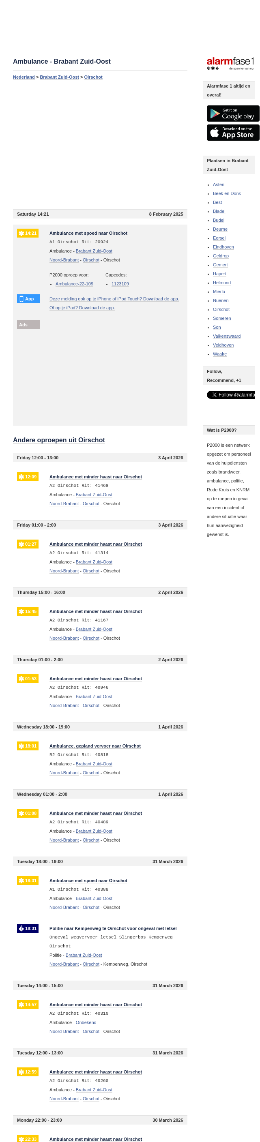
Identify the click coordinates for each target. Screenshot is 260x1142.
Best (217, 202)
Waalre (220, 353)
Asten (218, 184)
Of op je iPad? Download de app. (82, 307)
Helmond (222, 282)
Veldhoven (223, 345)
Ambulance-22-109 (74, 283)
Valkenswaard (227, 336)
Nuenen (221, 300)
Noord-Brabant (64, 259)
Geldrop (221, 255)
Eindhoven (223, 246)
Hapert (219, 273)
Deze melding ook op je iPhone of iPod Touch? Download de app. (114, 298)
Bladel (219, 211)
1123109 (120, 283)
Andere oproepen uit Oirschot (59, 440)
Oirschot (93, 77)
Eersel (219, 238)
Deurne (220, 229)
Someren (222, 318)
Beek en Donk (227, 193)
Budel (218, 220)
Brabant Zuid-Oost (59, 77)
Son (217, 327)
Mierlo (219, 291)
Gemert (220, 264)
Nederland (24, 77)
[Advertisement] (100, 144)
